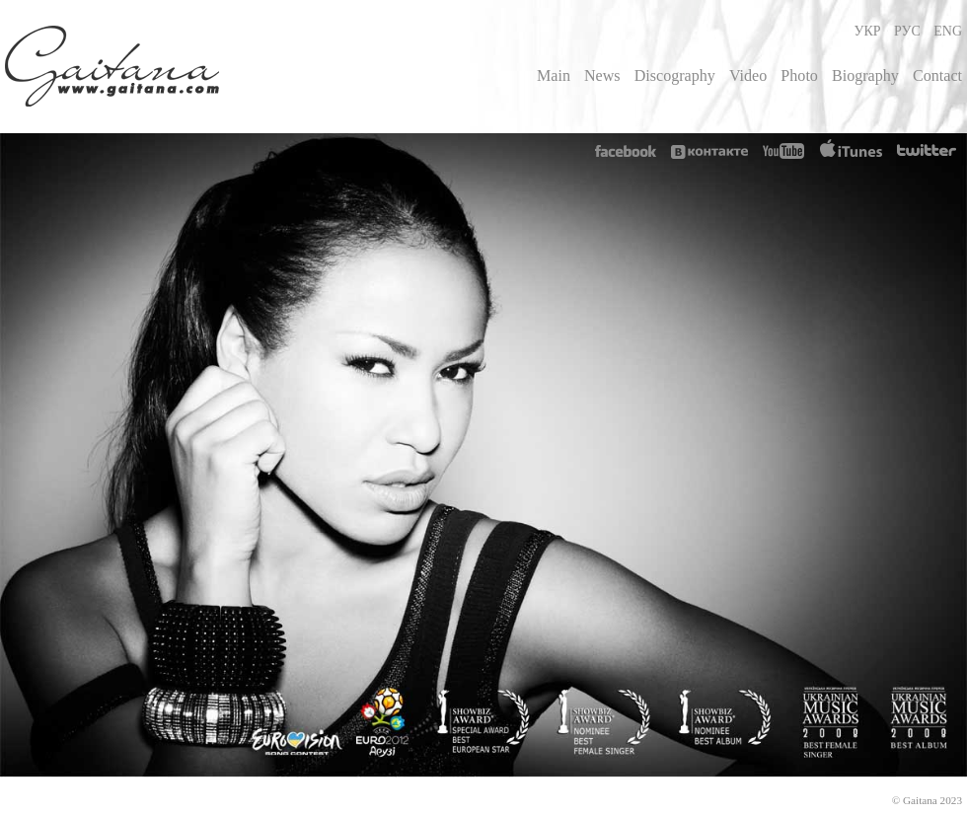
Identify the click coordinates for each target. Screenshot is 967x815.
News (602, 75)
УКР (867, 31)
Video (748, 75)
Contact (937, 75)
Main (553, 75)
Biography (865, 75)
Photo (799, 75)
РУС (907, 31)
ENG (947, 31)
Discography (674, 75)
